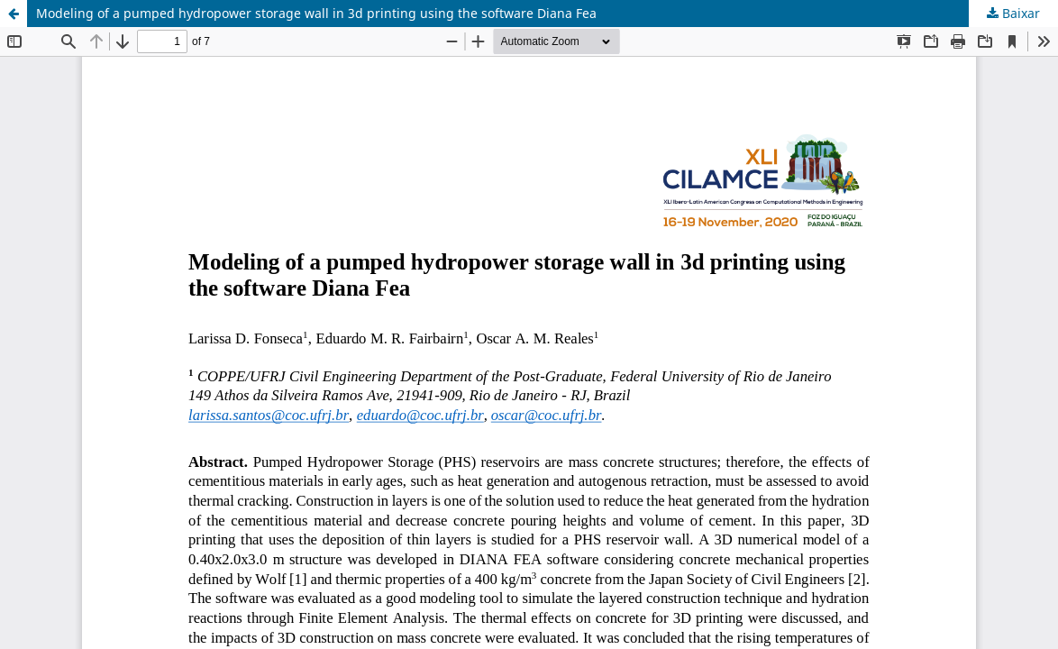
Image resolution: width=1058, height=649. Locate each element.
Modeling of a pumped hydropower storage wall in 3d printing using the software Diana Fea (316, 13)
